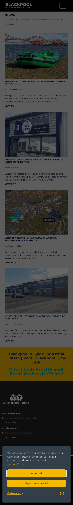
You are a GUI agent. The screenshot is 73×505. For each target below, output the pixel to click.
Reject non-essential (36, 483)
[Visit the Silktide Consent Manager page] (62, 493)
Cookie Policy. (16, 464)
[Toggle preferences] (15, 493)
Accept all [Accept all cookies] (36, 473)
